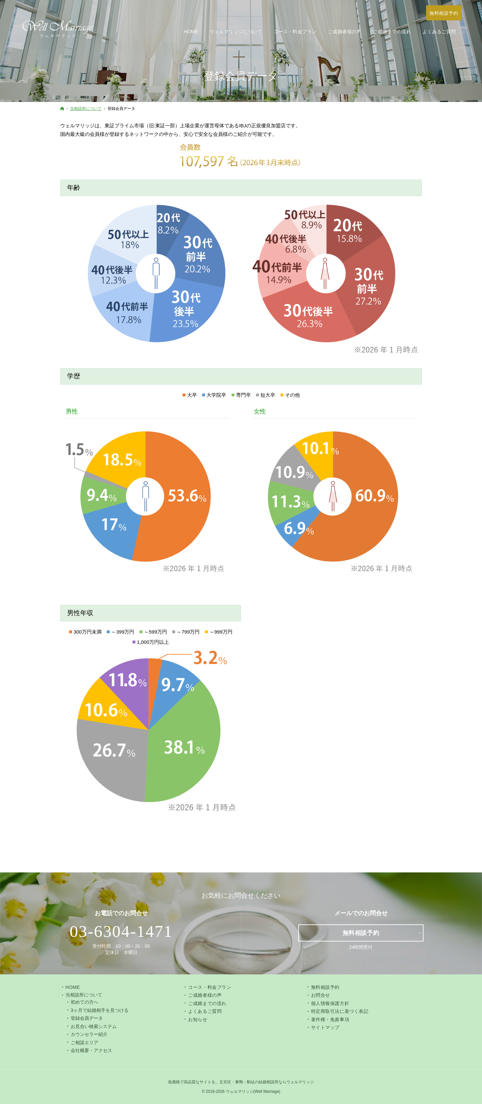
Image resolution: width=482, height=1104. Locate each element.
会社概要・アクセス (91, 1050)
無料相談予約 (325, 987)
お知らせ (197, 1019)
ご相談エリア (84, 1042)
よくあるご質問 (205, 1011)
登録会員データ (87, 1018)
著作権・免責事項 (330, 1019)
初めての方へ (84, 1002)
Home (72, 987)
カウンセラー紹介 (89, 1034)
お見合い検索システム (94, 1026)
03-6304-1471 (121, 931)
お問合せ (320, 995)
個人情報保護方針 (330, 1003)
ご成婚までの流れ (207, 1003)
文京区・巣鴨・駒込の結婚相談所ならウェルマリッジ (266, 1082)
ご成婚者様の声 (205, 995)
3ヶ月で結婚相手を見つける (100, 1010)
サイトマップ (325, 1027)
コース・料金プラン (209, 987)
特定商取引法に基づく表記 (340, 1011)
